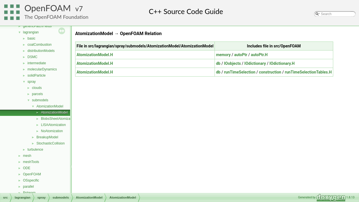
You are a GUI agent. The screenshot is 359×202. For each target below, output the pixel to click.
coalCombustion (39, 45)
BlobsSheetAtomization (58, 119)
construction (270, 72)
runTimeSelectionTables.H (308, 72)
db (218, 63)
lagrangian (31, 32)
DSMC (32, 57)
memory (223, 54)
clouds (37, 88)
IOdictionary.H (282, 63)
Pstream (29, 193)
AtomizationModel (49, 106)
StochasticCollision (50, 143)
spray (31, 82)
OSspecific (31, 180)
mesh (27, 156)
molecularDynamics (42, 69)
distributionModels (41, 51)
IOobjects (232, 63)
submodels (40, 100)
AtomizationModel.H (95, 54)
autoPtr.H (259, 54)
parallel (28, 187)
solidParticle (36, 75)
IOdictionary (255, 63)
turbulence (35, 150)
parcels (37, 94)
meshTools (31, 162)
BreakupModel (47, 137)
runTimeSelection (240, 72)
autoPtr (240, 54)
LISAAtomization (53, 125)
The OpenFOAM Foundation (56, 17)
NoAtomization (52, 131)
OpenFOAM (47, 8)
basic (31, 38)
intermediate (36, 63)
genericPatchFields (37, 26)
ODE (26, 168)
